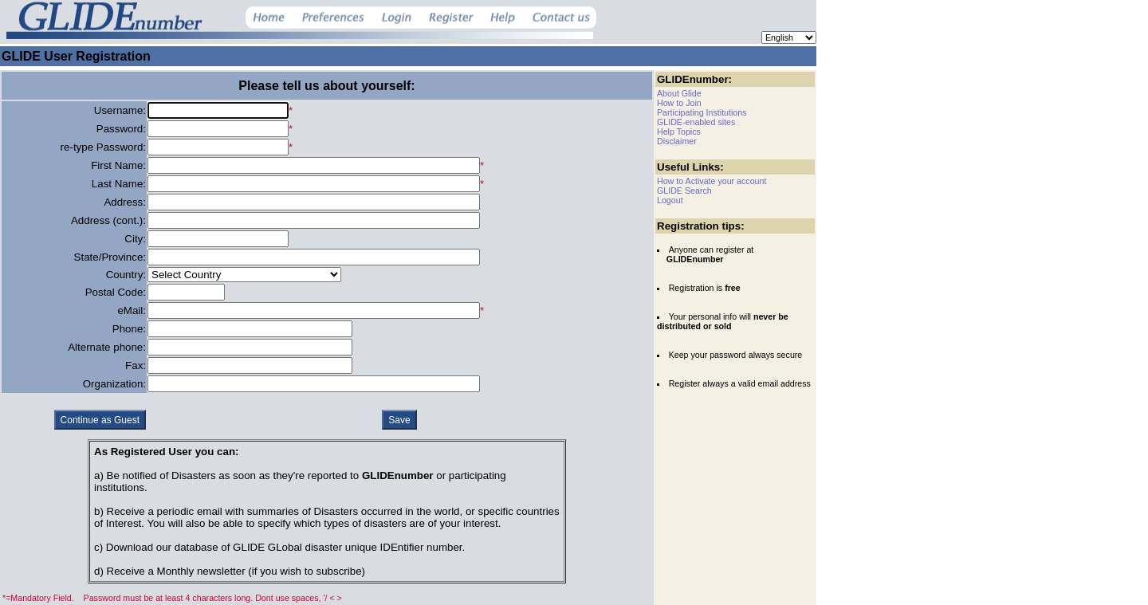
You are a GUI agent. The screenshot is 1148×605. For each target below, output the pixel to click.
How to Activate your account (711, 181)
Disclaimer (677, 141)
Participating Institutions (702, 112)
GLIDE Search (684, 190)
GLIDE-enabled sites (696, 122)
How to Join (679, 103)
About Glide (679, 93)
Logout (670, 200)
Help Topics (679, 131)
